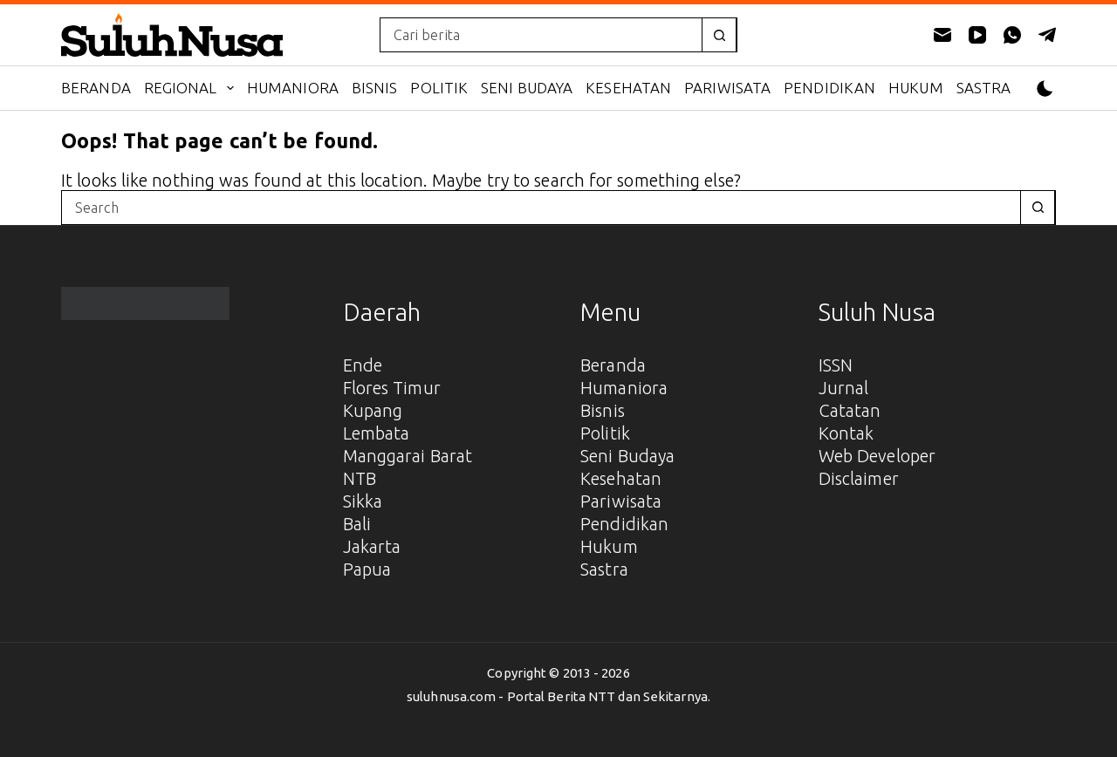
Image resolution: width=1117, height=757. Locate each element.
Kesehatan (628, 87)
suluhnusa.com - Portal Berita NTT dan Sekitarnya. (558, 696)
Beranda (96, 87)
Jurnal (844, 388)
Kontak (846, 433)
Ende (362, 365)
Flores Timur (392, 388)
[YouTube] (977, 35)
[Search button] (719, 34)
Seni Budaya (526, 87)
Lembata (376, 433)
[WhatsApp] (1012, 35)
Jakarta (372, 546)
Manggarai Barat (408, 456)
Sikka (363, 501)
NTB (359, 478)
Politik (439, 87)
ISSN (836, 365)
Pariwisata (727, 87)
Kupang (373, 410)
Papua (367, 569)
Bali (357, 524)
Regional (192, 88)
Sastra (983, 87)
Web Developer (877, 456)
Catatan (850, 410)
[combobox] (541, 34)
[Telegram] (1047, 35)
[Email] (942, 35)
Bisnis (375, 87)
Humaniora (293, 87)
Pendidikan (829, 87)
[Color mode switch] (1045, 88)
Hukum (915, 87)
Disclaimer (859, 478)
